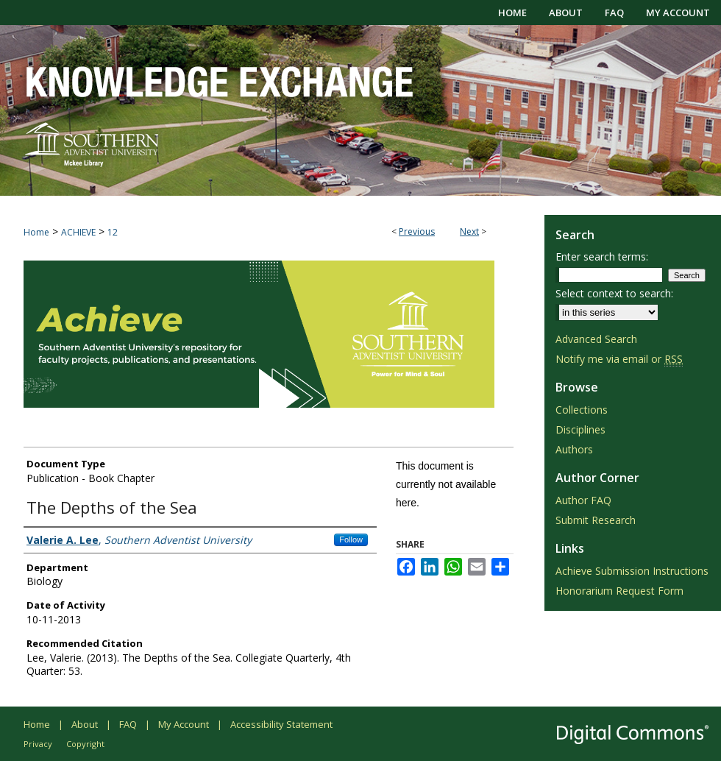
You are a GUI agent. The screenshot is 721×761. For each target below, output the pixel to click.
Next (469, 231)
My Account (183, 724)
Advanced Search (596, 339)
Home (36, 232)
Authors (574, 449)
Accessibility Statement (281, 724)
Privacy (38, 743)
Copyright (85, 743)
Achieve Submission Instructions (631, 571)
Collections (581, 410)
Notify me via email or (619, 359)
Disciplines (580, 429)
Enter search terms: (601, 256)
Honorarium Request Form (619, 591)
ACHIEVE (78, 232)
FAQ (128, 724)
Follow (351, 539)
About (84, 724)
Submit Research (595, 520)
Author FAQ (583, 500)
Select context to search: (614, 293)
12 (112, 232)
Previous (417, 231)
